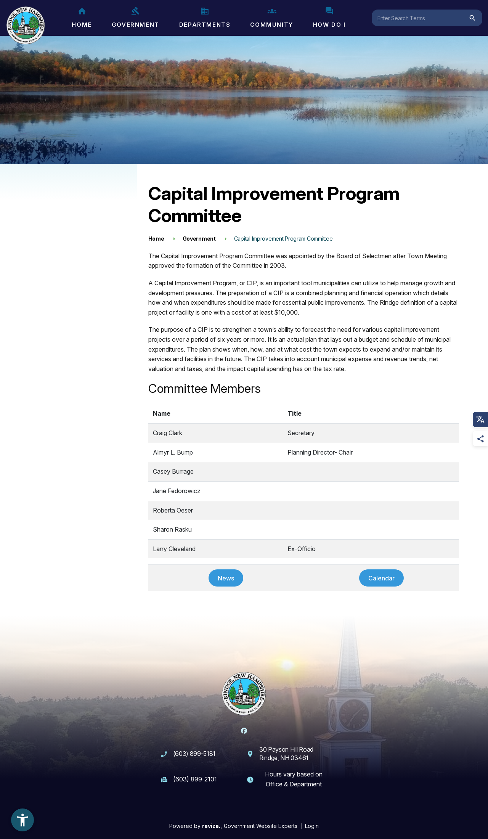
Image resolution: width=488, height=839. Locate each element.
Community (271, 17)
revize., (212, 826)
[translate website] (480, 419)
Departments (205, 17)
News (226, 578)
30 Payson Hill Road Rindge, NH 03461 (286, 754)
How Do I (329, 17)
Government (135, 17)
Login (312, 826)
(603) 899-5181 (194, 753)
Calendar (381, 578)
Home (82, 17)
